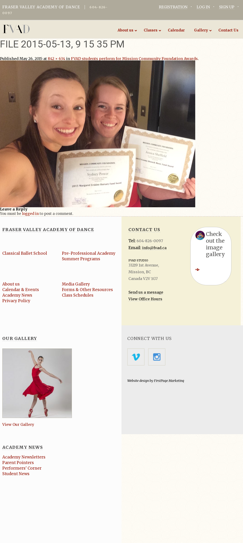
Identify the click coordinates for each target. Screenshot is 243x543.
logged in (30, 213)
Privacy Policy (16, 300)
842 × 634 (56, 58)
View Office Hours (145, 299)
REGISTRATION (173, 7)
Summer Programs (81, 258)
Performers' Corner (22, 468)
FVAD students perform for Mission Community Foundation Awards (134, 58)
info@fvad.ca (154, 247)
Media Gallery (76, 284)
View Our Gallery (18, 424)
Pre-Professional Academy (88, 253)
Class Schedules (77, 295)
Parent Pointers (18, 462)
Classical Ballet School (24, 253)
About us (11, 284)
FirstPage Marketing (169, 381)
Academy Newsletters (23, 457)
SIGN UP (226, 7)
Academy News (17, 295)
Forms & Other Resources (87, 289)
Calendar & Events (20, 289)
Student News (15, 473)
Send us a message (145, 292)
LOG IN (203, 7)
